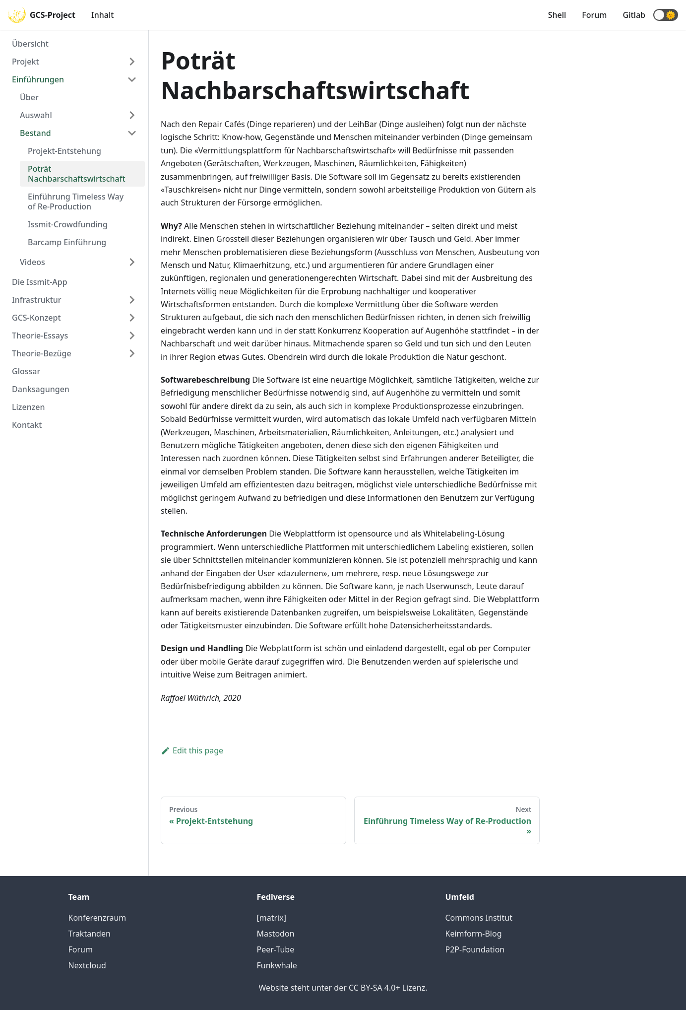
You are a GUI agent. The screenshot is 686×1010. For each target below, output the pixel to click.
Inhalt (102, 14)
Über (29, 97)
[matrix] (271, 917)
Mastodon (276, 933)
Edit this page (192, 750)
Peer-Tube (276, 949)
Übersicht (30, 43)
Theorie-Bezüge (41, 353)
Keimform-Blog (473, 933)
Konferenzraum (97, 917)
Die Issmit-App (39, 281)
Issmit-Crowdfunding (68, 224)
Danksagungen (40, 389)
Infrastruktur (37, 299)
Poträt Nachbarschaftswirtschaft (76, 173)
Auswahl (36, 115)
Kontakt (27, 424)
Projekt (25, 61)
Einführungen (38, 79)
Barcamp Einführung (67, 242)
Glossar (26, 371)
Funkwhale (277, 965)
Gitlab (634, 14)
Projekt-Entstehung (64, 150)
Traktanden (89, 933)
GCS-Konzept (36, 317)
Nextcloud (87, 965)
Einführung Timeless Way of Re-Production (76, 201)
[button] (665, 15)
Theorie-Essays (40, 335)
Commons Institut (478, 917)
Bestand (35, 133)
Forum (594, 14)
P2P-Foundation (475, 949)
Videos (32, 262)
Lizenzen (28, 407)
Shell (557, 14)
